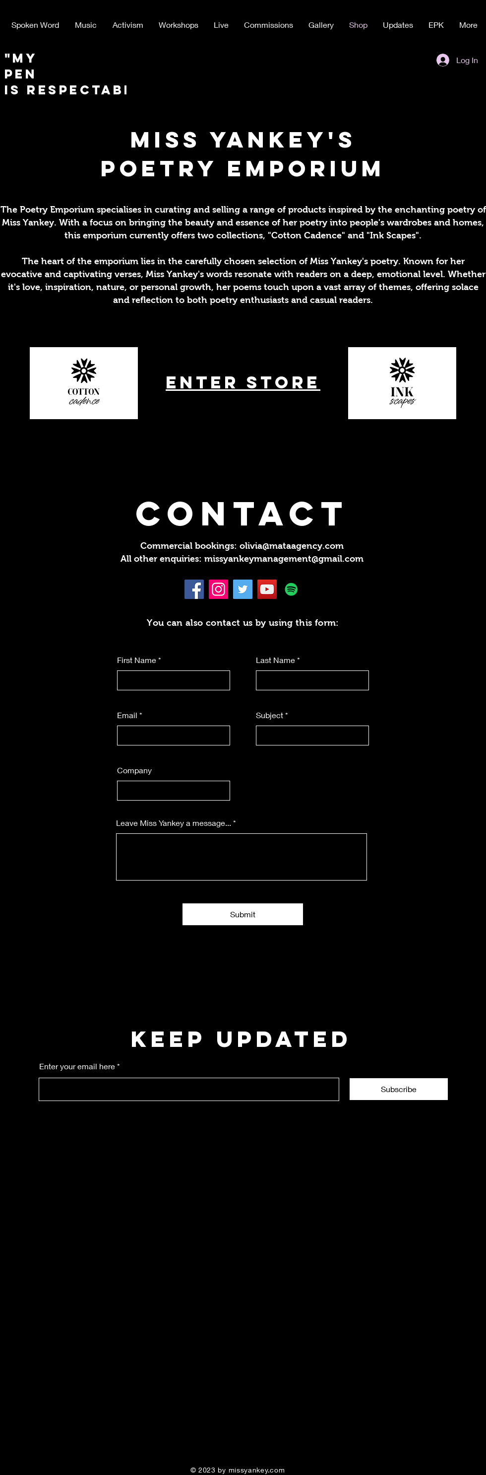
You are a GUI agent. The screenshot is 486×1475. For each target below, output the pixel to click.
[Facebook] (194, 589)
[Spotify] (291, 589)
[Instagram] (218, 589)
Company (134, 770)
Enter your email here (77, 1066)
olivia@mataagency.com (292, 546)
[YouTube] (267, 589)
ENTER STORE (243, 382)
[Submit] (242, 914)
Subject (269, 715)
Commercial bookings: (190, 546)
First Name (136, 660)
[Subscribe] (399, 1089)
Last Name (275, 660)
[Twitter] (242, 589)
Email (127, 715)
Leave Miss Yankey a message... (173, 823)
